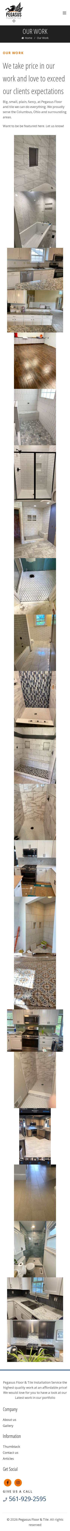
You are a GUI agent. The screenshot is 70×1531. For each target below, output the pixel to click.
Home (28, 38)
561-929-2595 (24, 1499)
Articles (8, 1458)
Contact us (10, 1452)
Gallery (8, 1425)
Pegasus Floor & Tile (33, 1519)
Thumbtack (11, 1446)
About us (9, 1419)
